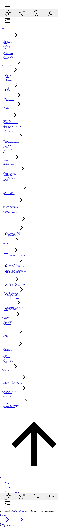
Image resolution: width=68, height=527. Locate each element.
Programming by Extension (8, 122)
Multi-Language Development (8, 192)
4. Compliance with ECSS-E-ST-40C (9, 407)
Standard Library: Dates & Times (9, 359)
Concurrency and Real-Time (8, 205)
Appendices (6, 58)
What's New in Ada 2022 (6, 317)
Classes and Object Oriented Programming (10, 145)
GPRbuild (5, 335)
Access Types (6, 45)
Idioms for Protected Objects (8, 131)
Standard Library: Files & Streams (9, 56)
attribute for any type (8, 319)
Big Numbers (6, 325)
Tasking (5, 50)
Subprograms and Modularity (10, 100)
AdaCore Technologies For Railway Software (9, 391)
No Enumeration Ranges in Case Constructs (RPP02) (14, 264)
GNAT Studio (6, 336)
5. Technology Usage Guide (8, 395)
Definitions (6, 223)
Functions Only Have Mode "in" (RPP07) (12, 268)
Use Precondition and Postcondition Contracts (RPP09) (14, 270)
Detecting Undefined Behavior (8, 177)
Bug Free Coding (4, 369)
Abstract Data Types (7, 120)
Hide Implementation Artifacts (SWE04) (12, 309)
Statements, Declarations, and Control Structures (11, 142)
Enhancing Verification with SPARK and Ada (11, 207)
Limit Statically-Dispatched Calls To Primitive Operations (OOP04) (16, 296)
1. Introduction (6, 380)
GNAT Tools (6, 337)
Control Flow (6, 87)
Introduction (6, 190)
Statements (7, 89)
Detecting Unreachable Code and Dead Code (11, 178)
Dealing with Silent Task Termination (9, 130)
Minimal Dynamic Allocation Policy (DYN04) (13, 234)
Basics (5, 140)
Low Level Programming (8, 191)
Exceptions (7, 91)
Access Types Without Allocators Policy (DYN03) (13, 233)
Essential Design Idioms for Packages (10, 119)
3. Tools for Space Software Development (10, 406)
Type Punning (6, 124)
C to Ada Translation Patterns (8, 208)
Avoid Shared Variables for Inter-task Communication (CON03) (15, 255)
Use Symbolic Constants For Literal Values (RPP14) (14, 274)
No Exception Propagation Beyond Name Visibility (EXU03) (15, 284)
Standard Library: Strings (8, 55)
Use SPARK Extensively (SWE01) (11, 306)
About (3, 28)
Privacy (5, 48)
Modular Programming (7, 41)
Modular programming (7, 98)
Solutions (5, 362)
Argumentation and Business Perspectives (10, 210)
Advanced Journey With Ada (6, 65)
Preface (5, 139)
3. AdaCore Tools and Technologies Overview (11, 382)
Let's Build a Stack (7, 370)
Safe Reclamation (6, 243)
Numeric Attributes (9, 80)
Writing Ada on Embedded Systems (9, 206)
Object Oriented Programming (8, 53)
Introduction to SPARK (5, 160)
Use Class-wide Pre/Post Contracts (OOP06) (13, 297)
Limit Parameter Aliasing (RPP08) (11, 269)
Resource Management (7, 107)
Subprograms (6, 40)
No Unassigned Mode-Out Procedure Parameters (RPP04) (15, 266)
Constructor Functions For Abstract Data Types (11, 123)
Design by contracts (7, 51)
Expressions (8, 88)
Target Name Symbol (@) (8, 324)
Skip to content (5, 0)
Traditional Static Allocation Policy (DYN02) (13, 232)
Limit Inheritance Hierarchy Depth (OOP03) (13, 295)
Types (7, 73)
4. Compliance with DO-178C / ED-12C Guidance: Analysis (13, 383)
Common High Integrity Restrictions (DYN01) (13, 231)
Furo (4, 526)
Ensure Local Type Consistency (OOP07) (12, 298)
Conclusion (6, 179)
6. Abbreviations (6, 408)
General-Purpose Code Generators (9, 194)
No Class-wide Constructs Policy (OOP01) (12, 293)
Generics (5, 49)
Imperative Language (7, 39)
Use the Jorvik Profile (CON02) (11, 254)
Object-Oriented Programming (8, 292)
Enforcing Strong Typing (8, 175)
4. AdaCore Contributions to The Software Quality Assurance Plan (14, 394)
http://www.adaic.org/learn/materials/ (19, 510)
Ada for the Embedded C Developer (7, 203)
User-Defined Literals (7, 320)
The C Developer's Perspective (8, 204)
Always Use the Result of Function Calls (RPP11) (13, 272)
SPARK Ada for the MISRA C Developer (8, 171)
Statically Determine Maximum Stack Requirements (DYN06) (15, 236)
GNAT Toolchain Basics (8, 334)
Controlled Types (8, 110)
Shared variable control (9, 75)
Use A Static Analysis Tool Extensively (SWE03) (13, 308)
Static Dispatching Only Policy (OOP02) (12, 294)
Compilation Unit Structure (8, 141)
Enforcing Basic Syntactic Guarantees (10, 174)
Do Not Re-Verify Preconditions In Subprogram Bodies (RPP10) (16, 271)
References (6, 150)
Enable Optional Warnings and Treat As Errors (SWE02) (14, 307)
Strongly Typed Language (8, 42)
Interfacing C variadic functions (9, 326)
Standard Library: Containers (8, 54)
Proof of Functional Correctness (9, 164)
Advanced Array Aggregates (8, 321)
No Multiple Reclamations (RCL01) (11, 244)
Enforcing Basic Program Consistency (10, 173)
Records (5, 43)
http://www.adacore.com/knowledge (19, 511)
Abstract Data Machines (7, 121)
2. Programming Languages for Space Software (11, 405)
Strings (7, 78)
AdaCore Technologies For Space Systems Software (10, 403)
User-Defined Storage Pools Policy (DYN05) (13, 235)
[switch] (11, 65)
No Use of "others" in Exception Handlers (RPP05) (14, 267)
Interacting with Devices (8, 193)
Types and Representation (10, 74)
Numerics (7, 79)
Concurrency (6, 148)
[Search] (4, 26)
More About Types (7, 44)
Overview (5, 161)
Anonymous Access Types (10, 109)
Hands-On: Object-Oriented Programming (10, 212)
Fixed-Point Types (7, 47)
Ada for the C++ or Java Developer (7, 138)
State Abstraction (6, 163)
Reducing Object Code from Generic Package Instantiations (13, 128)
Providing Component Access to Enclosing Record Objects (13, 126)
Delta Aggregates (6, 323)
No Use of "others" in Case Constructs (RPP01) (13, 263)
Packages (7, 99)
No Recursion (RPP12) (9, 273)
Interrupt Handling (7, 127)
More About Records (7, 46)
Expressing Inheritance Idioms (8, 125)
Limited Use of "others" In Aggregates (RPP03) (13, 265)
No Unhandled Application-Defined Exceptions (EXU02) (14, 283)
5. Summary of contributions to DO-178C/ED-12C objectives (13, 384)
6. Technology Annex (7, 396)
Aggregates (7, 77)
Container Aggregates (7, 322)
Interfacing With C (7, 52)
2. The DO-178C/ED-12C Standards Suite (10, 381)
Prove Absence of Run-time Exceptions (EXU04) (13, 285)
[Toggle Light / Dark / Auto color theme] (29, 13)
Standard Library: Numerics (8, 57)
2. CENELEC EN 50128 (8, 393)
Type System (6, 143)
